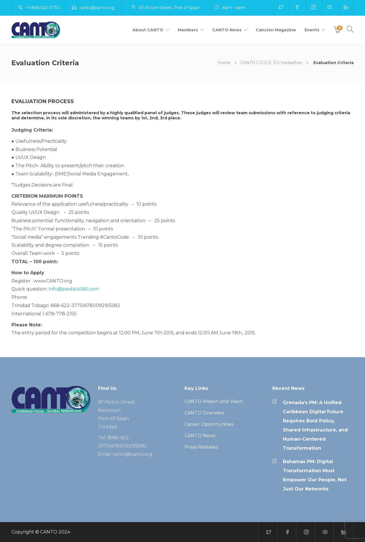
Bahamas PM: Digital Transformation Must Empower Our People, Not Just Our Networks (314, 475)
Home (224, 62)
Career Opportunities (208, 424)
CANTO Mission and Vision (213, 401)
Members (188, 29)
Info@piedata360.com (73, 289)
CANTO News (227, 29)
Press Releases (201, 447)
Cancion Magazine (276, 29)
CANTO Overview (204, 413)
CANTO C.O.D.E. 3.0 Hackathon (271, 62)
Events (312, 29)
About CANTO (147, 29)
